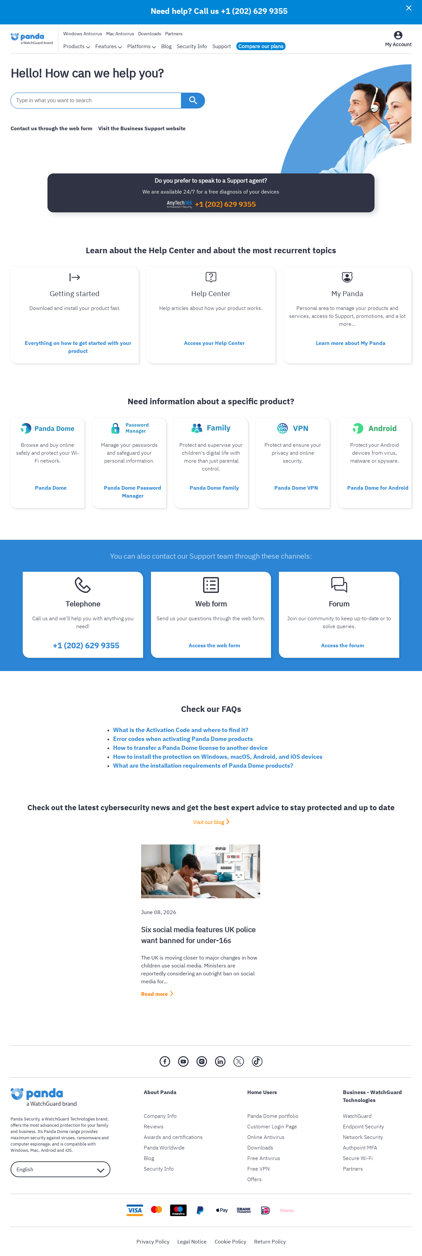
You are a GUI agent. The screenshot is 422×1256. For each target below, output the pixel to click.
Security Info (192, 46)
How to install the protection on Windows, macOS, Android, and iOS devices (217, 756)
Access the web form (214, 645)
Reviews (154, 1126)
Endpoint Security (363, 1126)
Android (48, 1150)
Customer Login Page (272, 1126)
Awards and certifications (173, 1137)
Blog (166, 46)
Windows (19, 1150)
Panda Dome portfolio (272, 1116)
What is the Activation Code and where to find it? (180, 730)
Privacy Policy (152, 1241)
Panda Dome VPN (296, 487)
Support (221, 46)
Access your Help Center (214, 343)
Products (76, 46)
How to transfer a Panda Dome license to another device (190, 747)
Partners (174, 34)
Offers (254, 1179)
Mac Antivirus (120, 34)
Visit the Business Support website (142, 128)
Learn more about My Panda (350, 343)
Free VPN (258, 1168)
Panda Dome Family (214, 487)
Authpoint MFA (360, 1147)
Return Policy (270, 1241)
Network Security (363, 1137)
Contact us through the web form (51, 128)
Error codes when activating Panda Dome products (183, 739)
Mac (34, 1150)
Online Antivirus (266, 1137)
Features (108, 46)
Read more (154, 994)
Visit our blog (208, 822)
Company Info (160, 1116)
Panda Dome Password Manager (132, 491)
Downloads (149, 34)
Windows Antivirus (82, 34)
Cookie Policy (230, 1241)
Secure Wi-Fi (358, 1158)
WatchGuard (357, 1116)
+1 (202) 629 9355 (254, 11)
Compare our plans (261, 46)
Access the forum (342, 645)
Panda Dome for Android (377, 487)
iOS (68, 1150)
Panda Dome (51, 487)
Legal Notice (192, 1241)
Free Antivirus (263, 1158)
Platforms (141, 46)
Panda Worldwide (164, 1147)
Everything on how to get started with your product (78, 347)
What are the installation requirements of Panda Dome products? (203, 765)
